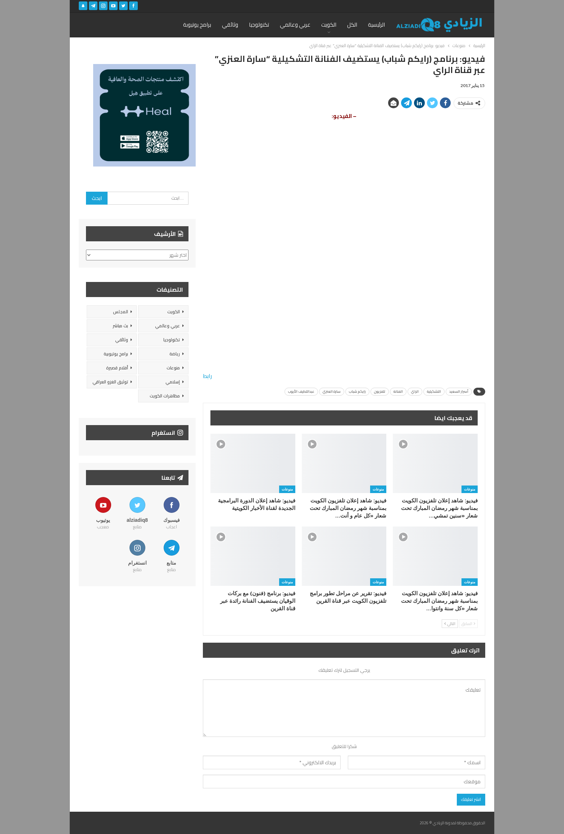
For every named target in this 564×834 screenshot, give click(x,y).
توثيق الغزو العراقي (110, 382)
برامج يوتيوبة (197, 24)
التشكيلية (434, 391)
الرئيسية (376, 24)
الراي (415, 391)
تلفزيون (379, 391)
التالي (449, 623)
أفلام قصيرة (117, 368)
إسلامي (172, 382)
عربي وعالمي (295, 24)
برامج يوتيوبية (116, 354)
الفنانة (398, 391)
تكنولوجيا (259, 24)
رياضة (174, 354)
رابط (207, 376)
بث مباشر (120, 326)
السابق (468, 623)
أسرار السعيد (458, 391)
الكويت (328, 24)
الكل (352, 24)
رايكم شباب (357, 391)
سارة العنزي (332, 391)
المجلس (120, 311)
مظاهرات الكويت (165, 396)
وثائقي (230, 24)
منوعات (469, 489)
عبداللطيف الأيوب (301, 391)
